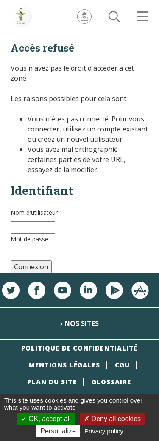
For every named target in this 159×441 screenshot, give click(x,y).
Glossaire (111, 382)
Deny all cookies (112, 418)
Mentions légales (64, 365)
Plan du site (51, 382)
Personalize (58, 431)
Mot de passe (29, 239)
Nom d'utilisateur (34, 212)
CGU (122, 365)
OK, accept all (46, 418)
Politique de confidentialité (79, 348)
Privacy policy (103, 431)
